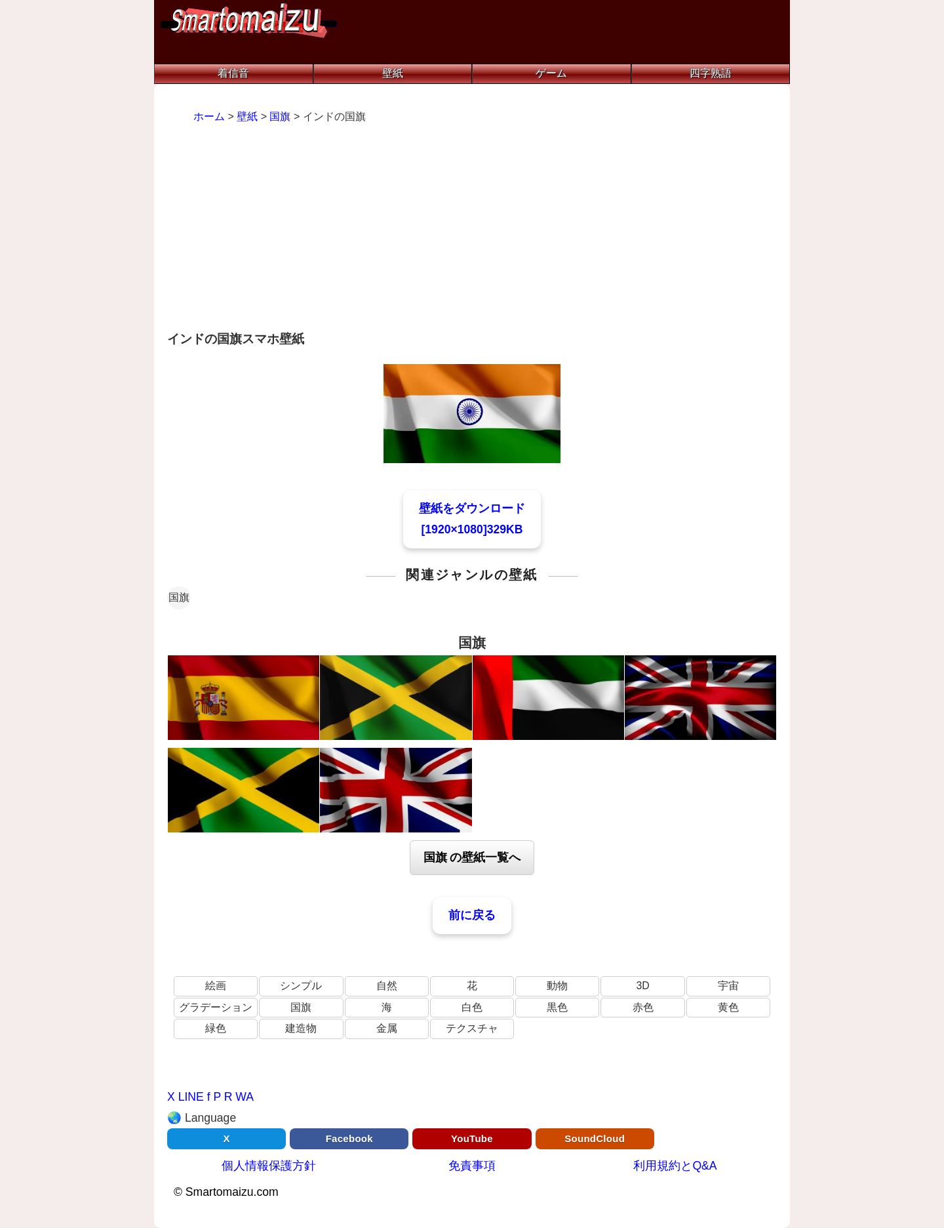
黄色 (728, 1007)
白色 (472, 1007)
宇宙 (728, 985)
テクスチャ (472, 1028)
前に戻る (472, 915)
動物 (557, 985)
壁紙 (392, 73)
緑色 (215, 1028)
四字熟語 (711, 73)
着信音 (233, 73)
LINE (191, 1096)
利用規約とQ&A (675, 1165)
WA (244, 1096)
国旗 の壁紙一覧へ (472, 857)
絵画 (215, 985)
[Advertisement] (472, 229)
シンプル (301, 985)
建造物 (301, 1028)
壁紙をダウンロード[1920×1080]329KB (472, 519)
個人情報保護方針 (269, 1165)
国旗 (178, 597)
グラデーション (215, 1007)
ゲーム (551, 73)
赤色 (643, 1007)
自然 (386, 985)
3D (642, 985)
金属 (386, 1028)
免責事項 (472, 1165)
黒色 (557, 1007)
